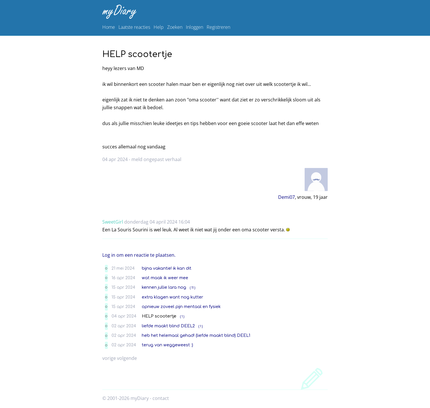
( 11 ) (192, 288)
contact (160, 398)
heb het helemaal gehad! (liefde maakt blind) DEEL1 (196, 335)
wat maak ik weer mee (165, 277)
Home (108, 27)
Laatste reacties (134, 27)
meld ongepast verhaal (156, 159)
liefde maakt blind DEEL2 (168, 326)
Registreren (218, 27)
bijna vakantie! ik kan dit (166, 268)
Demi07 (286, 197)
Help (159, 27)
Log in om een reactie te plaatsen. (139, 255)
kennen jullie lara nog (164, 287)
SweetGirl (112, 222)
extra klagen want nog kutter (172, 297)
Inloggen (194, 27)
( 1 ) (182, 316)
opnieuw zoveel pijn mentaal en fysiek (181, 306)
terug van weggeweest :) (167, 345)
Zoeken (174, 27)
